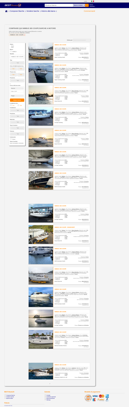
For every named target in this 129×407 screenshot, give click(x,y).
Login (85, 1)
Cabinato (74, 367)
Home (6, 11)
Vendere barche (32, 11)
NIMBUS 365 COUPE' (60, 332)
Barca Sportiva (75, 90)
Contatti (48, 395)
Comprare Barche (17, 11)
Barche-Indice (9, 398)
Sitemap (48, 400)
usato (12, 47)
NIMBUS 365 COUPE (60, 44)
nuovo (12, 46)
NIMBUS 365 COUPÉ (60, 269)
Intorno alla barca (48, 11)
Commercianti (89, 11)
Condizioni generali (51, 396)
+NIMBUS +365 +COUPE (17, 35)
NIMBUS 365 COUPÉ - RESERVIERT (65, 227)
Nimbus (63, 47)
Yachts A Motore (75, 47)
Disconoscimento (50, 398)
